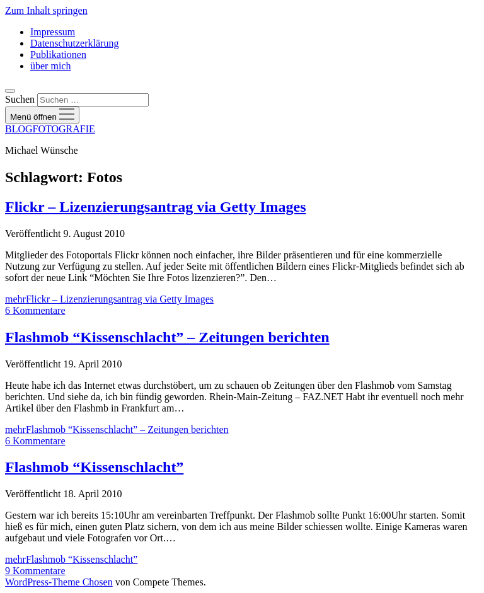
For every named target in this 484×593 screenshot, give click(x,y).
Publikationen (58, 54)
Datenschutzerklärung (74, 43)
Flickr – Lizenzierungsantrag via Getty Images (155, 207)
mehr (109, 299)
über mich (50, 65)
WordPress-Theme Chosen (59, 582)
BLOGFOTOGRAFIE (50, 129)
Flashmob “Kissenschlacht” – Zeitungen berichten (167, 337)
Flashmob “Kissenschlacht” (94, 467)
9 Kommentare (35, 570)
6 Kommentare (35, 310)
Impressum (52, 31)
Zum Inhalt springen (46, 10)
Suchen (20, 99)
